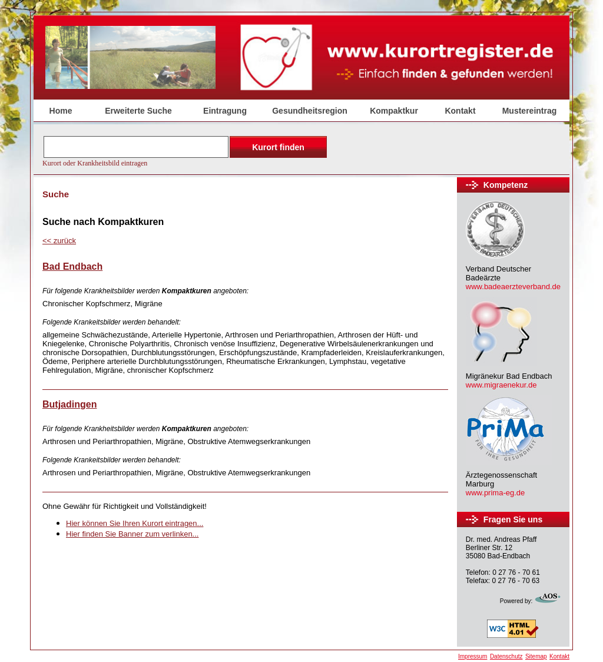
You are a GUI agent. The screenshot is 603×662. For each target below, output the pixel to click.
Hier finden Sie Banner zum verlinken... (132, 533)
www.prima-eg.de (495, 492)
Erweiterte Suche (138, 110)
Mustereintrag (529, 110)
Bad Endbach (72, 267)
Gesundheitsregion (309, 110)
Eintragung (225, 110)
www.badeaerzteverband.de (513, 286)
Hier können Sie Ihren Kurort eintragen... (134, 523)
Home (60, 110)
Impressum (472, 656)
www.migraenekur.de (501, 384)
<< (59, 240)
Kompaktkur (394, 110)
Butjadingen (69, 404)
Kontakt (460, 110)
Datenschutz (506, 656)
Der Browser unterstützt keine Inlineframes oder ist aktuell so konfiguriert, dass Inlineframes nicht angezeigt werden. (186, 150)
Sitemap (536, 656)
